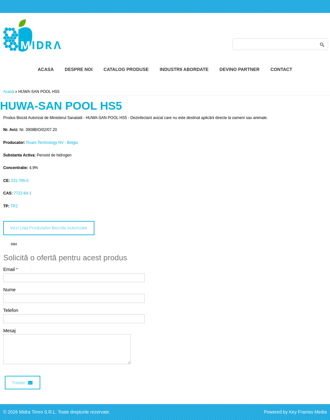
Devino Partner (239, 69)
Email (10, 269)
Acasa (46, 69)
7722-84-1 (23, 193)
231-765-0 (20, 180)
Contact (281, 69)
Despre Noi (78, 69)
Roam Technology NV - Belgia (52, 142)
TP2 (14, 206)
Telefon (10, 310)
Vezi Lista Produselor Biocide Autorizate (48, 228)
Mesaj (9, 330)
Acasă (8, 91)
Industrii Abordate (184, 69)
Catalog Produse (126, 69)
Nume (9, 289)
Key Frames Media (308, 412)
